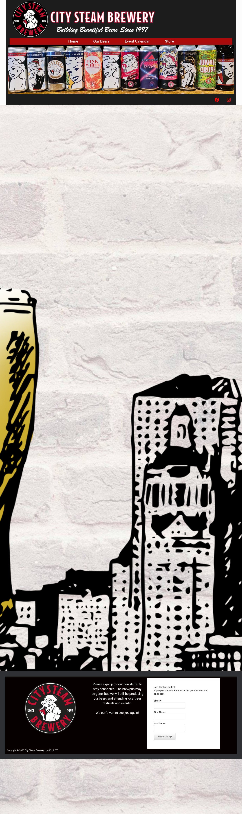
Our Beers (101, 41)
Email (157, 700)
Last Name (159, 723)
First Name (159, 712)
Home (73, 41)
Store (169, 41)
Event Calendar (137, 41)
